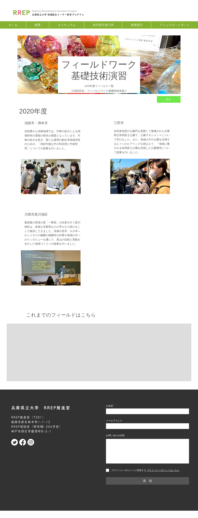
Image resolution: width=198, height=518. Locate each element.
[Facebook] (22, 442)
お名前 (109, 406)
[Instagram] (30, 442)
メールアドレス (114, 420)
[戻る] (169, 99)
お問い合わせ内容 (115, 435)
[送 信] (147, 481)
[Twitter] (14, 442)
